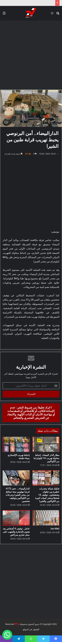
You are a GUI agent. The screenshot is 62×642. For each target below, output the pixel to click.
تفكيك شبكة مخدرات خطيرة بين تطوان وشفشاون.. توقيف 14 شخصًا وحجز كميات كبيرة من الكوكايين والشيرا (47, 494)
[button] (7, 635)
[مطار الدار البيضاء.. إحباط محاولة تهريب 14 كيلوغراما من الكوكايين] (46, 444)
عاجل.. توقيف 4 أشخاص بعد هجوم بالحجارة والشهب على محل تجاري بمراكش (16, 531)
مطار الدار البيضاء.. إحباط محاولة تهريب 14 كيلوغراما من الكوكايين (46, 458)
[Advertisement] (31, 54)
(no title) (55, 528)
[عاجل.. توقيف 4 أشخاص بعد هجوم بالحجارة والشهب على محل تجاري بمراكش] (16, 517)
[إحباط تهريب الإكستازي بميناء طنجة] (16, 444)
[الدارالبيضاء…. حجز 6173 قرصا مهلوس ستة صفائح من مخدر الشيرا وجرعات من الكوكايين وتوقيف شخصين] (16, 477)
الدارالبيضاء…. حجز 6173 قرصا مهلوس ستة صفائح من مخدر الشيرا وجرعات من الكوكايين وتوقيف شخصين (18, 494)
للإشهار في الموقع (31, 629)
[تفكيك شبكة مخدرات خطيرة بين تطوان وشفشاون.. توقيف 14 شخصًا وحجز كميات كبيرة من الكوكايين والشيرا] (46, 477)
